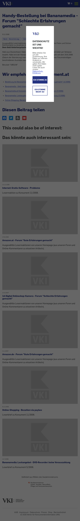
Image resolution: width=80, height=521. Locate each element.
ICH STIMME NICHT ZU (40, 90)
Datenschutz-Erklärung (38, 72)
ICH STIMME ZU (40, 80)
